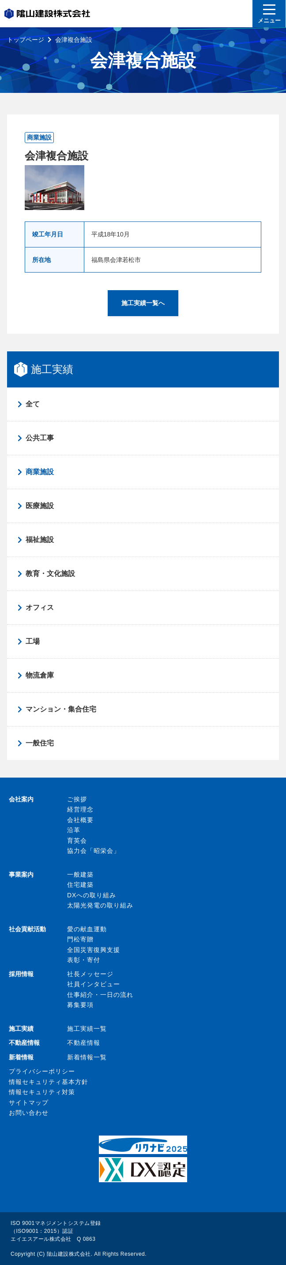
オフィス (40, 607)
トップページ (25, 39)
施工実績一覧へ (143, 302)
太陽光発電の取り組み (100, 905)
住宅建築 (80, 884)
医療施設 (40, 505)
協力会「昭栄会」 (93, 850)
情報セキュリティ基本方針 (48, 1081)
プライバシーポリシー (42, 1071)
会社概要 (80, 819)
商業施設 (40, 472)
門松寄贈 (80, 939)
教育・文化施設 (50, 573)
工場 (33, 641)
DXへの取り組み (91, 895)
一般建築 (80, 874)
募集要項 (80, 1004)
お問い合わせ (29, 1112)
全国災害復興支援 (93, 949)
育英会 (77, 840)
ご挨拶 (77, 799)
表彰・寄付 (83, 959)
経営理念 (80, 809)
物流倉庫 (40, 675)
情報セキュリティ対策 (42, 1091)
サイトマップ (29, 1102)
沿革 (73, 829)
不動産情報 (83, 1042)
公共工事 (40, 438)
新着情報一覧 (87, 1057)
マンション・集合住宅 (61, 709)
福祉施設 (40, 539)
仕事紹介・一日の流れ (100, 994)
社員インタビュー (93, 984)
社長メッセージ (90, 973)
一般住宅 (40, 743)
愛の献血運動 (87, 929)
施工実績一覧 (87, 1028)
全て (33, 404)
